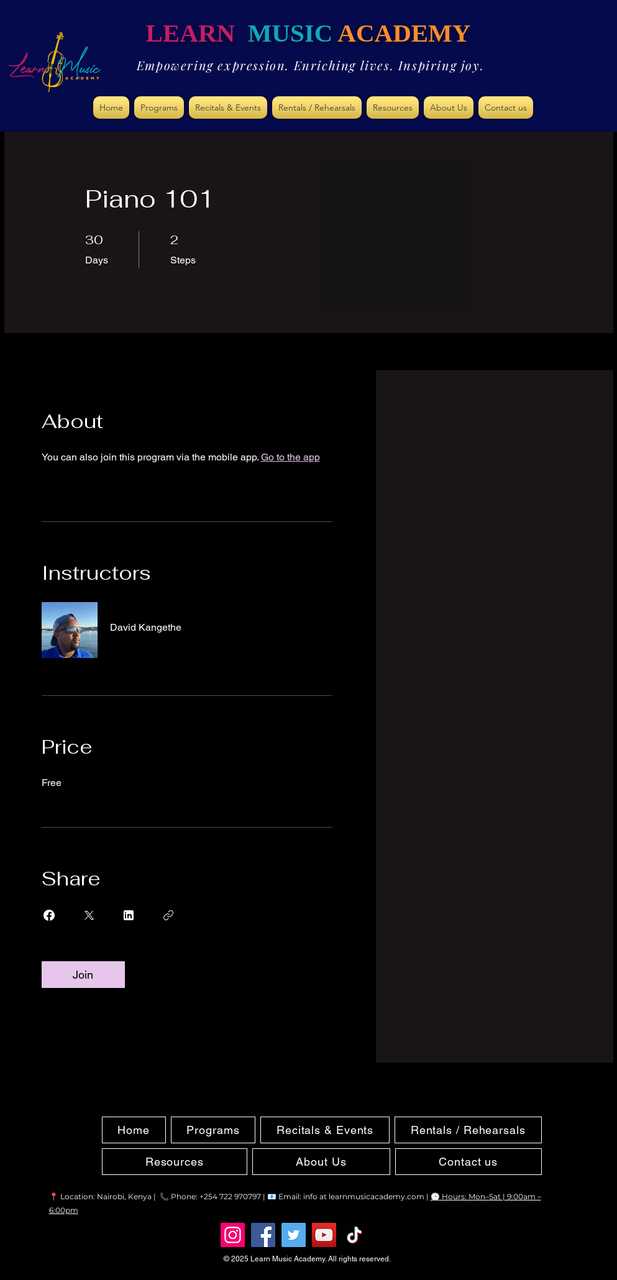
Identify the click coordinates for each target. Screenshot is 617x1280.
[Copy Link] (168, 915)
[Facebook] (263, 1235)
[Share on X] (88, 915)
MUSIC (290, 33)
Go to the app (290, 457)
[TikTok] (354, 1235)
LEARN (197, 33)
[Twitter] (293, 1235)
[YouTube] (324, 1235)
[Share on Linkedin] (128, 915)
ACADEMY (403, 33)
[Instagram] (233, 1235)
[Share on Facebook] (49, 915)
